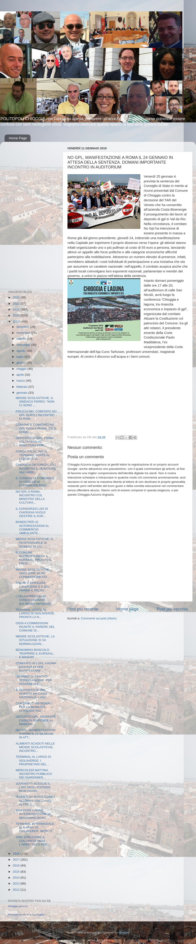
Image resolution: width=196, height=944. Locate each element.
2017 (17, 859)
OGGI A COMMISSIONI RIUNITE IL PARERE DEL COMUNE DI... (35, 626)
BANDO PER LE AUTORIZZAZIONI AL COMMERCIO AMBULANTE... (32, 527)
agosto (21, 350)
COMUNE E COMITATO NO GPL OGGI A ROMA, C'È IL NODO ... (36, 428)
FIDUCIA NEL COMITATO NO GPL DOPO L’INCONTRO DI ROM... (36, 415)
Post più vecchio (172, 609)
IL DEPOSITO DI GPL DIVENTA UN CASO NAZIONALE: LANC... (32, 693)
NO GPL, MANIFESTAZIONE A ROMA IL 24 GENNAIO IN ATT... (36, 733)
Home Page (18, 138)
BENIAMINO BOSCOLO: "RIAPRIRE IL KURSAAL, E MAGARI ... (35, 653)
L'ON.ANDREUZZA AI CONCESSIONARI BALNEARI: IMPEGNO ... (35, 600)
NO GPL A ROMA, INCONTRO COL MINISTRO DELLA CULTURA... (30, 497)
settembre (23, 345)
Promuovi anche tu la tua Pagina (26, 914)
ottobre (21, 338)
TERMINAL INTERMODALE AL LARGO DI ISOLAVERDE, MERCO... (35, 827)
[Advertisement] (26, 213)
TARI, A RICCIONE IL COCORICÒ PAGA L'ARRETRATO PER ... (33, 840)
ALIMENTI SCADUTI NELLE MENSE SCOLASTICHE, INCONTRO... (35, 747)
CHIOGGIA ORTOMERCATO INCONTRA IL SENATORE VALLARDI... (36, 468)
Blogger (124, 932)
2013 (17, 883)
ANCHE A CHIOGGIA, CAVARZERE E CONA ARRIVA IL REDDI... (33, 586)
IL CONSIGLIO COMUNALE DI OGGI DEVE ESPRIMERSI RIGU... (35, 481)
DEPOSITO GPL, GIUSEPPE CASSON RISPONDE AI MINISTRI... (36, 720)
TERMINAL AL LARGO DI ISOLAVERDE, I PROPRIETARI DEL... (33, 760)
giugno (21, 362)
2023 (17, 297)
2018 (17, 853)
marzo (21, 380)
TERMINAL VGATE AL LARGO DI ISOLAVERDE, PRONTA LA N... (35, 613)
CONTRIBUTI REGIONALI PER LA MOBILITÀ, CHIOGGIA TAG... (34, 707)
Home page (127, 609)
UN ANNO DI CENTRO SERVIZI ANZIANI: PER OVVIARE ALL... (34, 680)
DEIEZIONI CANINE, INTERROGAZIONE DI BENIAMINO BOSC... (33, 814)
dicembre (23, 326)
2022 (17, 303)
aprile (20, 374)
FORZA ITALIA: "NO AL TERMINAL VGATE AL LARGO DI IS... (33, 455)
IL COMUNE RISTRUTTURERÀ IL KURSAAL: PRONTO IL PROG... (34, 558)
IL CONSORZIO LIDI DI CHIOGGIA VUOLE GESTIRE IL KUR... (32, 512)
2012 (17, 889)
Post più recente (82, 609)
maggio (21, 368)
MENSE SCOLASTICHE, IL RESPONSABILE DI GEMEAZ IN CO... (34, 542)
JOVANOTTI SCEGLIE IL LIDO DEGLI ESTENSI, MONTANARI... (33, 787)
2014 (17, 877)
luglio (20, 356)
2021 (17, 309)
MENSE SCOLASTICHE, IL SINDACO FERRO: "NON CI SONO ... (35, 401)
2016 (17, 865)
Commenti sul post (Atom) (98, 618)
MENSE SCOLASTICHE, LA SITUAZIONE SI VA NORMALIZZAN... (35, 640)
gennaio (22, 392)
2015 (17, 871)
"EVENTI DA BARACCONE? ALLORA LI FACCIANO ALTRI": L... (35, 800)
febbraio (22, 386)
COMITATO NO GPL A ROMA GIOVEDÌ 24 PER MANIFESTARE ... (36, 667)
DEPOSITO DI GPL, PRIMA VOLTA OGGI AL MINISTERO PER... (35, 441)
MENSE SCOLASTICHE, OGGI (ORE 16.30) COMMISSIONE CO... (33, 573)
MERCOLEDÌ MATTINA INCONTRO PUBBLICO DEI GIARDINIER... (34, 773)
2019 (17, 321)
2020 (17, 315)
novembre (23, 332)
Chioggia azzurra (17, 906)
